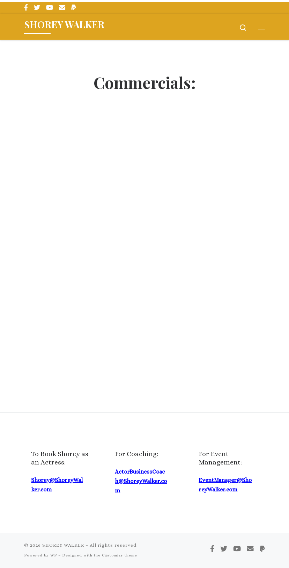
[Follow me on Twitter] (37, 8)
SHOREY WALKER (63, 545)
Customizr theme (119, 555)
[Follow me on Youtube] (49, 8)
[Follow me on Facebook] (26, 8)
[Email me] (62, 8)
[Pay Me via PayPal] (73, 8)
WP (53, 555)
